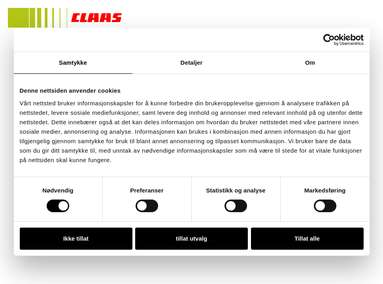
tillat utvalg (191, 238)
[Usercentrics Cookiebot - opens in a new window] (329, 40)
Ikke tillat (76, 238)
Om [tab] (310, 62)
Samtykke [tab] (73, 62)
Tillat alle (307, 238)
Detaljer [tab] (192, 62)
